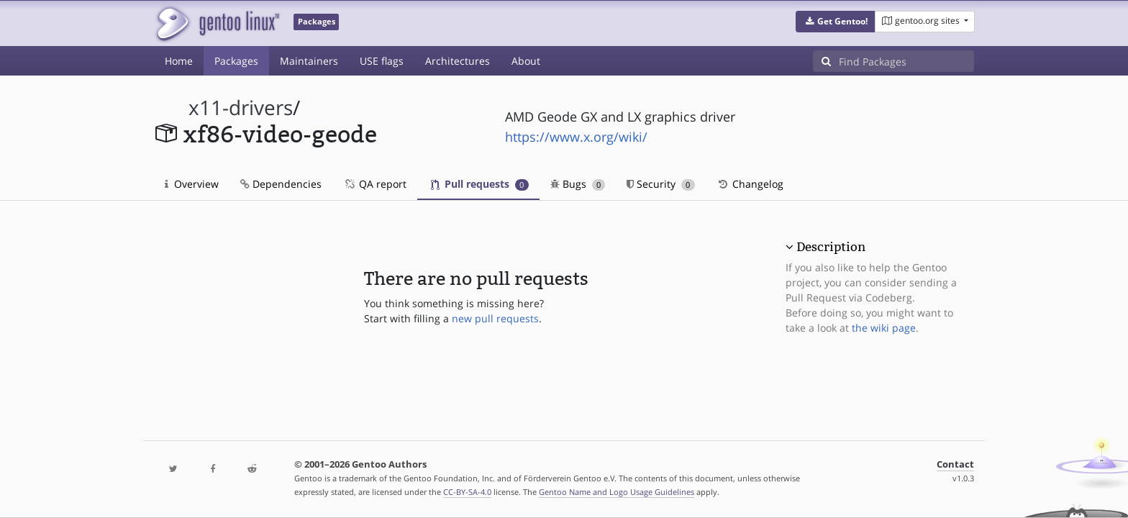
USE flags (382, 61)
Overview (192, 184)
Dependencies (281, 184)
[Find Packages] (906, 61)
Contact (955, 464)
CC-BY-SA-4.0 (467, 491)
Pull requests (480, 184)
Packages (236, 61)
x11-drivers (240, 107)
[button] (835, 21)
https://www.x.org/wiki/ (576, 136)
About (525, 61)
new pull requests (495, 318)
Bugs (578, 184)
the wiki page (884, 328)
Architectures (457, 61)
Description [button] (830, 247)
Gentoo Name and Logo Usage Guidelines (616, 491)
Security (661, 184)
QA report (374, 184)
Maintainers (309, 61)
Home (179, 61)
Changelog (750, 184)
